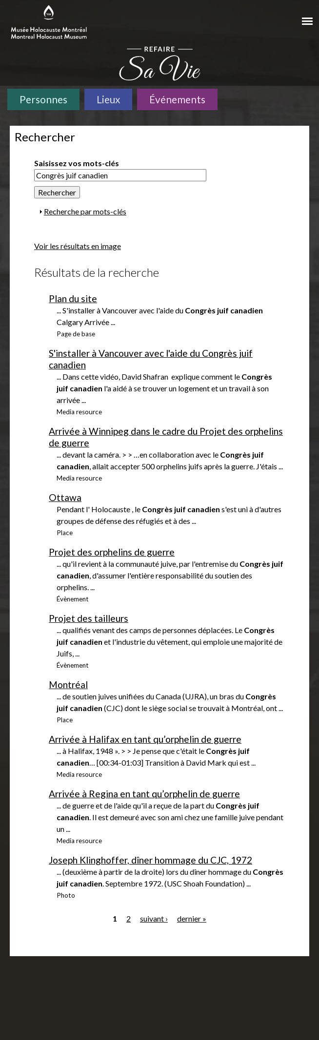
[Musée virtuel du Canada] (273, 18)
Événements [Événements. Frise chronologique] (177, 99)
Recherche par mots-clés (85, 211)
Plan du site (73, 298)
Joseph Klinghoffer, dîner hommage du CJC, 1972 (150, 860)
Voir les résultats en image (77, 245)
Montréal (68, 684)
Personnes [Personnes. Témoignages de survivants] (43, 99)
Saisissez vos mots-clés (76, 163)
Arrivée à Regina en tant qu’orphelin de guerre (144, 793)
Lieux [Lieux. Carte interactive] (108, 99)
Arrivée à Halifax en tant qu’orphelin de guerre (145, 739)
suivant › (154, 918)
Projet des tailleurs (88, 618)
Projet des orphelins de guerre (112, 552)
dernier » (191, 918)
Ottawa (65, 497)
